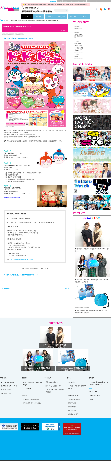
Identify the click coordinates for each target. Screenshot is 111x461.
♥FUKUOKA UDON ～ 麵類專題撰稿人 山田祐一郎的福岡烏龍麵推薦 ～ (78, 47)
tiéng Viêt (96, 1)
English (83, 1)
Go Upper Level (6, 288)
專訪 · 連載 (72, 16)
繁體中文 (77, 1)
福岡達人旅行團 (8, 412)
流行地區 (21, 34)
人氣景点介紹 (7, 409)
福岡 (4, 34)
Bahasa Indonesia (105, 1)
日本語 (59, 1)
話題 (27, 16)
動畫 (7, 34)
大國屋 (76, 56)
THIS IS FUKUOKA (9, 398)
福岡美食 (49, 16)
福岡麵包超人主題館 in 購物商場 (26, 20)
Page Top (67, 288)
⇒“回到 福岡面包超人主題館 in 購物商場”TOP (21, 275)
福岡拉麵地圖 (7, 405)
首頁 (3, 20)
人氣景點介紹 (13, 20)
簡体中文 (71, 1)
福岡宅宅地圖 (7, 401)
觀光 (16, 34)
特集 (84, 16)
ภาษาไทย (90, 1)
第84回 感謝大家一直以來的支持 (78, 35)
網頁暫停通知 (78, 28)
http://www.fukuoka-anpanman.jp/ (22, 259)
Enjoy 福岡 (61, 16)
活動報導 (11, 34)
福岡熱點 (38, 16)
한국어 (65, 1)
